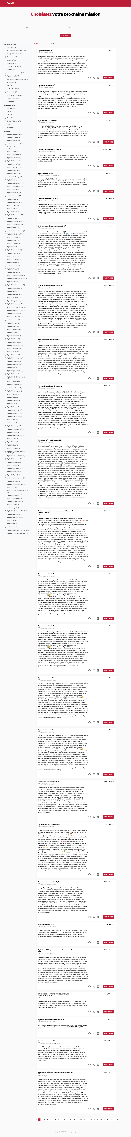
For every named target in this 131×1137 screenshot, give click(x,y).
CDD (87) (9, 114)
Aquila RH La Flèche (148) (14, 180)
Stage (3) (9, 124)
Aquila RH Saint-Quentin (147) (15, 183)
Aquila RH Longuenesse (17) (15, 501)
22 (104, 1120)
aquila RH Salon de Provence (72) (16, 307)
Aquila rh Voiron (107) (13, 218)
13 (74, 1120)
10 (64, 1120)
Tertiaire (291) (11, 69)
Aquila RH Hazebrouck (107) (15, 215)
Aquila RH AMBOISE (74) (14, 281)
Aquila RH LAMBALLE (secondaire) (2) (18, 530)
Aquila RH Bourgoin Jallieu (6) (15, 517)
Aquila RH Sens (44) (12, 397)
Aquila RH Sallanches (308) (14, 134)
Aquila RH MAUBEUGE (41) (14, 413)
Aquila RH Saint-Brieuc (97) (15, 234)
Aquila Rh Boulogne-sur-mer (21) (16, 484)
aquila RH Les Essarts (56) (14, 348)
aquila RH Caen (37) (12, 423)
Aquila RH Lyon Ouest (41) (14, 410)
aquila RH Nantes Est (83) (14, 259)
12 (70, 1120)
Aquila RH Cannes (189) (14, 161)
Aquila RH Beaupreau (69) (14, 313)
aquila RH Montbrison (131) (15, 186)
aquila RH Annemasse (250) (15, 144)
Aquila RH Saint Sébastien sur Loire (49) (17, 377)
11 (67, 1120)
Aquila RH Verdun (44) (13, 400)
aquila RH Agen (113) (13, 205)
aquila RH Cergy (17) (13, 504)
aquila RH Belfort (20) (13, 487)
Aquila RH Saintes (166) (14, 173)
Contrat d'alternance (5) (14, 121)
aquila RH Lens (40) (12, 419)
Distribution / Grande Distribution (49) (17, 79)
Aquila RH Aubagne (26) (14, 462)
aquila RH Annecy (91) (13, 243)
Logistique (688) (11, 60)
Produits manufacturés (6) (14, 98)
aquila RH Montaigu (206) (14, 154)
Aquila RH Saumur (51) (13, 374)
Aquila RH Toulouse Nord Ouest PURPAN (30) (16, 452)
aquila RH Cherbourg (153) (14, 177)
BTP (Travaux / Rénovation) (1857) (17, 50)
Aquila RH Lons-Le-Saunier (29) (16, 456)
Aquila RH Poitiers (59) (13, 339)
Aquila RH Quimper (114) (14, 192)
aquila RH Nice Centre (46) (14, 388)
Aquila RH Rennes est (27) (14, 459)
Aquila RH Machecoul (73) (14, 294)
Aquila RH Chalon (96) (13, 240)
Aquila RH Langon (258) (13, 137)
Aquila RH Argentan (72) (14, 301)
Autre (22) (10, 85)
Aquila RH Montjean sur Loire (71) (16, 310)
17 (87, 1120)
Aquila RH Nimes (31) (13, 445)
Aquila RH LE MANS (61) (14, 336)
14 (77, 1120)
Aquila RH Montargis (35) (14, 426)
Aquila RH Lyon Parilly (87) (14, 250)
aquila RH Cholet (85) (13, 256)
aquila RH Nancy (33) (13, 438)
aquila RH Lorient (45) (13, 394)
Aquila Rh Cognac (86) (13, 253)
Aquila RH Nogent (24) (13, 475)
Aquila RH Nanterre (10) (14, 514)
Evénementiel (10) (12, 92)
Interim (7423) (11, 108)
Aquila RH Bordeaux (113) (14, 202)
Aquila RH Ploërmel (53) (14, 361)
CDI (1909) (10, 111)
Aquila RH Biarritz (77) (13, 272)
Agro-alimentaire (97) (13, 76)
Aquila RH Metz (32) (12, 442)
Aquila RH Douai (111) (13, 212)
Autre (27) (10, 118)
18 (91, 1120)
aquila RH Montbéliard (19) (14, 498)
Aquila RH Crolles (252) (13, 140)
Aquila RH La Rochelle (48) (14, 384)
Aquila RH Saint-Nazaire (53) (15, 364)
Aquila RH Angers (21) (13, 481)
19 (94, 1120)
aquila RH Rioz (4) (12, 527)
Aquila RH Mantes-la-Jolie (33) (15, 435)
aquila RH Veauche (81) (13, 266)
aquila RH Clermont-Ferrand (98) (16, 231)
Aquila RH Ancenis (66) (13, 323)
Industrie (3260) (11, 47)
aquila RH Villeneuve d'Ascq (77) (16, 275)
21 (101, 1120)
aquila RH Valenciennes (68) (15, 316)
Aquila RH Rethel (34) (13, 432)
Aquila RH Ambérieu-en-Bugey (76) (17, 278)
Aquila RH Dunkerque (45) (14, 391)
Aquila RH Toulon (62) (13, 332)
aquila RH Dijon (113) (13, 208)
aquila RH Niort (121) (13, 189)
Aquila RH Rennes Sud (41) (14, 416)
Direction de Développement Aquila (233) (17, 147)
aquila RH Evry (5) (12, 520)
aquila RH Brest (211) (13, 151)
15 (81, 1120)
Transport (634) (11, 63)
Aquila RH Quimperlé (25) (14, 468)
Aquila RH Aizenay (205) (14, 157)
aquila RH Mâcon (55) (13, 351)
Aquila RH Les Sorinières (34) (15, 429)
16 (84, 1120)
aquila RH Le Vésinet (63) (14, 329)
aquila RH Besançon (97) (14, 237)
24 (111, 1120)
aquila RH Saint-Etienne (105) (15, 224)
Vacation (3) (10, 127)
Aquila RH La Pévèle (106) (14, 221)
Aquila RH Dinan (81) (13, 262)
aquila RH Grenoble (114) (14, 196)
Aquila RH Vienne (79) (13, 269)
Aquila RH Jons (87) (12, 247)
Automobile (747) (12, 57)
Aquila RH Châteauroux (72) (15, 304)
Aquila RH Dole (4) (12, 523)
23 (107, 1120)
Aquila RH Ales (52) (12, 367)
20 (97, 1120)
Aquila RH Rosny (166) (13, 170)
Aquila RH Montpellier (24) (14, 471)
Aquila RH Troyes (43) (13, 403)
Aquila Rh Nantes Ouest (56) (15, 345)
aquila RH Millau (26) (13, 465)
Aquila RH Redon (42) (13, 407)
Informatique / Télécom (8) (15, 95)
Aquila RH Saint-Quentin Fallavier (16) (17, 511)
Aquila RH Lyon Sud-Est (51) (15, 370)
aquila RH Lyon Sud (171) (14, 167)
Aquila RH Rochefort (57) (14, 342)
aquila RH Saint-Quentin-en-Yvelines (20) (17, 491)
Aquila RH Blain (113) (13, 199)
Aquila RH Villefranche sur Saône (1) (17, 533)
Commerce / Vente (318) (14, 66)
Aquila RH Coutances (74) (14, 288)
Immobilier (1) (11, 101)
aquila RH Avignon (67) (13, 320)
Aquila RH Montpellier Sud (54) (15, 358)
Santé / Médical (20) (13, 88)
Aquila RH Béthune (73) (13, 291)
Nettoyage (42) (11, 82)
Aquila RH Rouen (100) (13, 227)
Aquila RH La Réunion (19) (14, 495)
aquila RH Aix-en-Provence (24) (16, 478)
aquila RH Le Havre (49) (13, 381)
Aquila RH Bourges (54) (13, 355)
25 (114, 1120)
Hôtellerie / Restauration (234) (15, 73)
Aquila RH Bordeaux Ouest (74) (16, 285)
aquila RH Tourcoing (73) (14, 297)
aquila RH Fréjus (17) (13, 508)
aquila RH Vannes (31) (13, 448)
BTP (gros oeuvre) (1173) (14, 53)
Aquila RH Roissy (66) (13, 326)
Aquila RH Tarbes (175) (13, 164)
